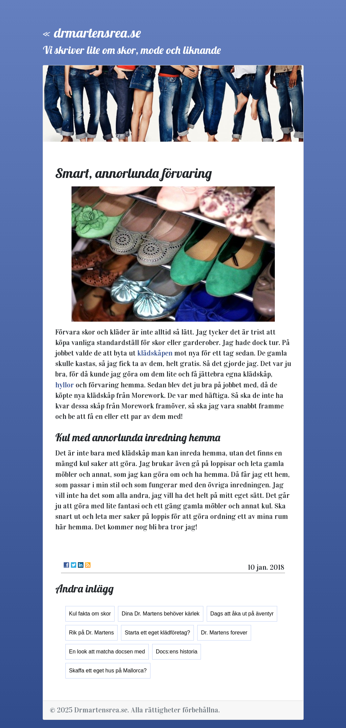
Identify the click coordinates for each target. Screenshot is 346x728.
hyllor (64, 385)
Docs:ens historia (177, 651)
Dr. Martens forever (224, 632)
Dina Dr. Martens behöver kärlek (160, 613)
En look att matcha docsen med (107, 651)
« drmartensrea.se (92, 32)
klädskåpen (154, 353)
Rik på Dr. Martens (91, 632)
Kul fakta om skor (90, 613)
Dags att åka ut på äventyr (242, 613)
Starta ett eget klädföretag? (157, 632)
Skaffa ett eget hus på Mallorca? (108, 670)
